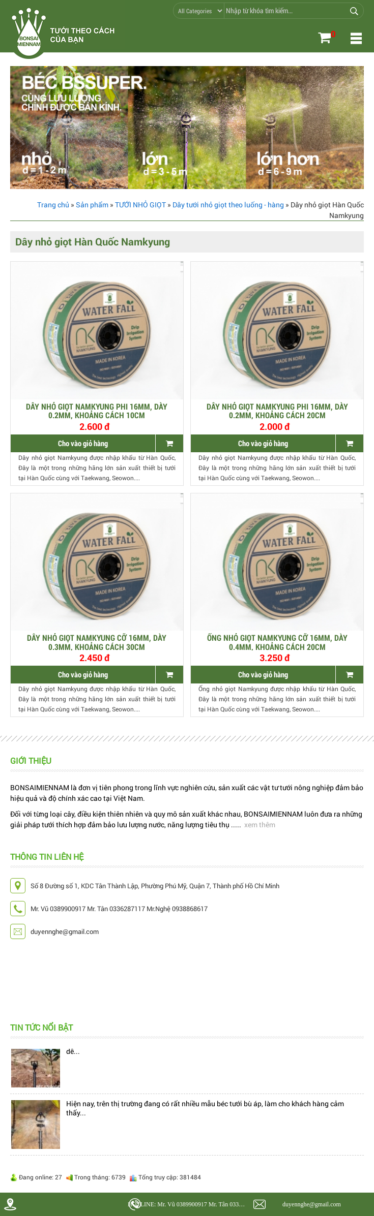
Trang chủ (53, 204)
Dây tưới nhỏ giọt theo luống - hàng (228, 204)
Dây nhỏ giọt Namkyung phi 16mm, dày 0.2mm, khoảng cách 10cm (96, 410)
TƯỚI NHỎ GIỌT (140, 204)
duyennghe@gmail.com (311, 1204)
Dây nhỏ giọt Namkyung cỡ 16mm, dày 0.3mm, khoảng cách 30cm (96, 641)
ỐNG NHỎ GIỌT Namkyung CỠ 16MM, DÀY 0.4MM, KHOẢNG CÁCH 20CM (277, 641)
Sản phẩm (92, 204)
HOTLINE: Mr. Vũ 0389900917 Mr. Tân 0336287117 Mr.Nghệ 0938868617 (188, 1204)
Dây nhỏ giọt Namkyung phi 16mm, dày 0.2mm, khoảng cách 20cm (277, 410)
